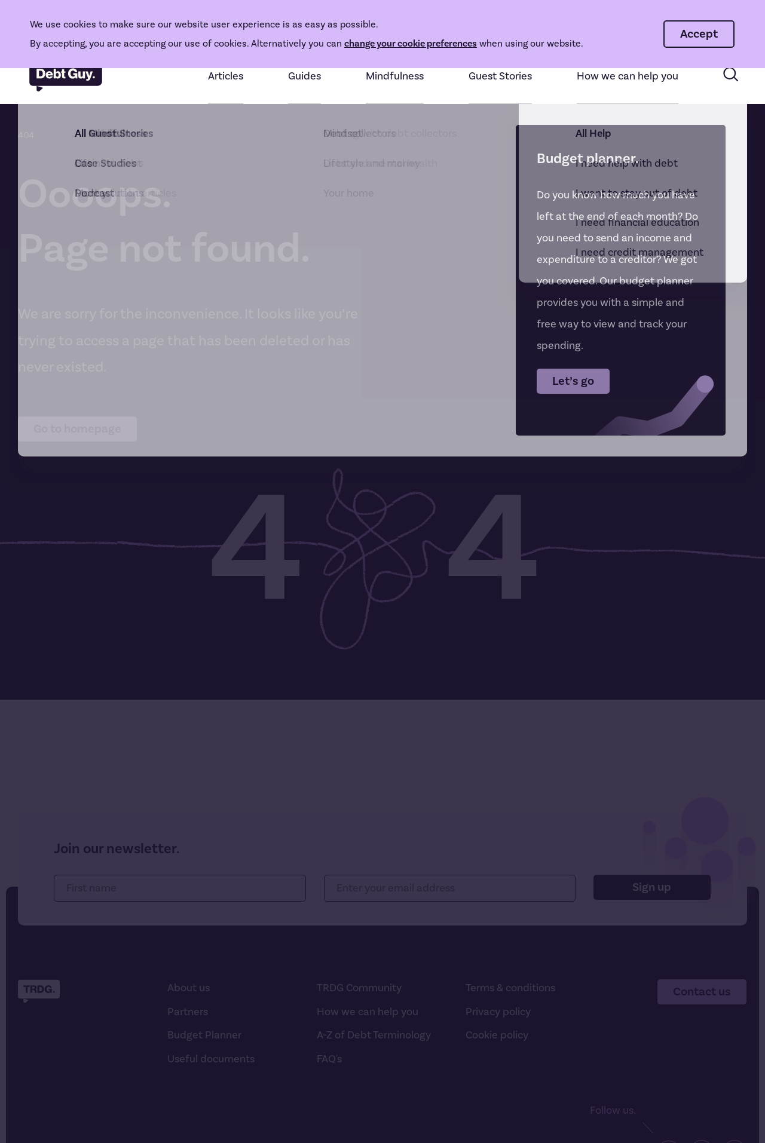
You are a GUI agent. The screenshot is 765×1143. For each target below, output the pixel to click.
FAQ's (329, 1059)
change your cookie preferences (410, 44)
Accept (699, 34)
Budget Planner (204, 1035)
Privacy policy (498, 1012)
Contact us (702, 992)
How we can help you (367, 1012)
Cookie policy (497, 1035)
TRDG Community (359, 988)
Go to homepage (77, 429)
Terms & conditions (510, 988)
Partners (187, 1012)
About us (188, 988)
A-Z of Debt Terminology (374, 1035)
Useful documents (211, 1059)
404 (26, 135)
